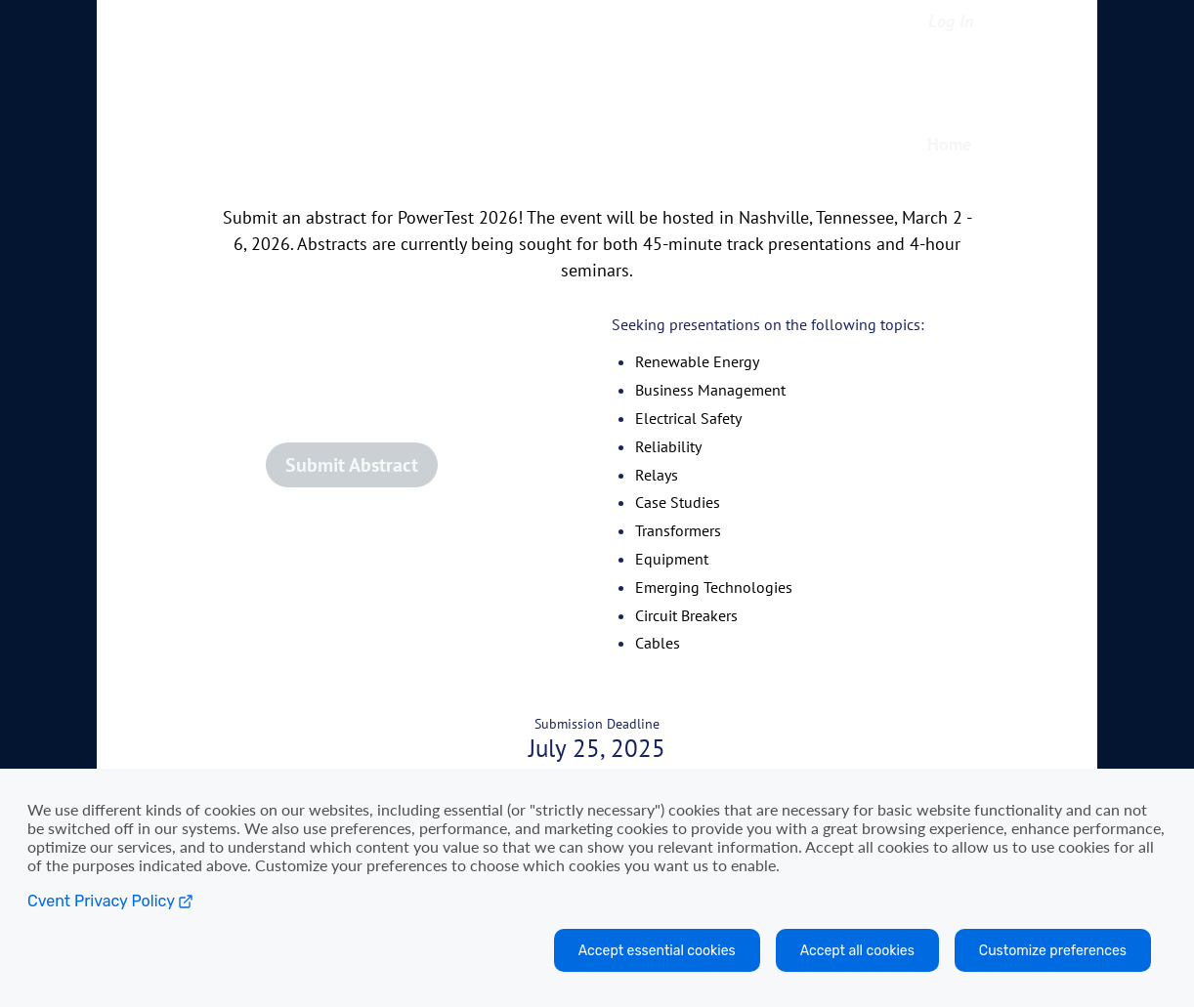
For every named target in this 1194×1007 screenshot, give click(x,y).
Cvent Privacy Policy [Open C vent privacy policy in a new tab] (110, 901)
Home (949, 144)
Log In (950, 21)
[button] (401, 472)
